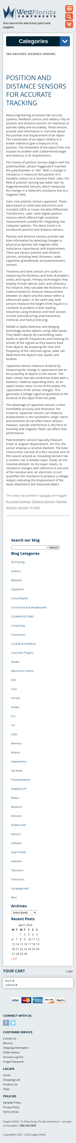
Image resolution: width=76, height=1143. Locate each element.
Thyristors (17, 870)
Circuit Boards (19, 598)
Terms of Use (10, 1112)
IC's (13, 716)
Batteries (16, 580)
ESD (13, 680)
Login (69, 971)
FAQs (6, 1089)
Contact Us (9, 1038)
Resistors (16, 807)
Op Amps (16, 770)
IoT (13, 725)
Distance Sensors (43, 501)
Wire (14, 897)
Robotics (16, 816)
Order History (11, 1052)
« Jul (14, 958)
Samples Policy (12, 1102)
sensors (23, 507)
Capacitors (17, 589)
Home (7, 1075)
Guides (15, 707)
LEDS (14, 734)
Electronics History (22, 671)
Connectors (18, 634)
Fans (14, 689)
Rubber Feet (18, 825)
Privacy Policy (11, 1107)
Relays (15, 798)
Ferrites (15, 698)
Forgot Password (13, 1061)
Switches (16, 861)
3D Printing (18, 562)
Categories (44, 41)
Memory (16, 743)
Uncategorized (20, 888)
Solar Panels (18, 852)
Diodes (15, 662)
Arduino (16, 571)
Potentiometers (20, 779)
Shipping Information (16, 1048)
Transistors (17, 879)
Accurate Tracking (18, 501)
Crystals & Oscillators (23, 643)
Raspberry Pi (18, 788)
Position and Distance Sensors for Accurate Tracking (36, 90)
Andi (37, 507)
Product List (10, 1084)
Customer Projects (22, 652)
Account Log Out (13, 1057)
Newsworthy (19, 761)
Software (16, 843)
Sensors (45, 495)
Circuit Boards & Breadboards (29, 607)
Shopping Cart (11, 1080)
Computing (18, 625)
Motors (15, 752)
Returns (8, 1043)
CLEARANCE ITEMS (22, 616)
